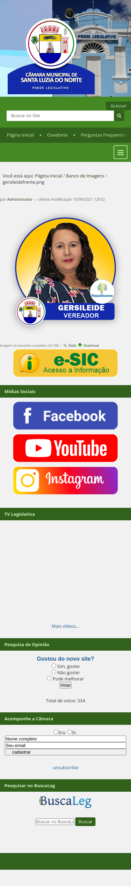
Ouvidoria (57, 135)
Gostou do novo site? (65, 659)
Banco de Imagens (85, 176)
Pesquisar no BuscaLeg (30, 785)
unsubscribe (65, 767)
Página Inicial (20, 135)
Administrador (19, 199)
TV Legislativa (20, 514)
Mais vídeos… (65, 626)
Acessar (118, 106)
